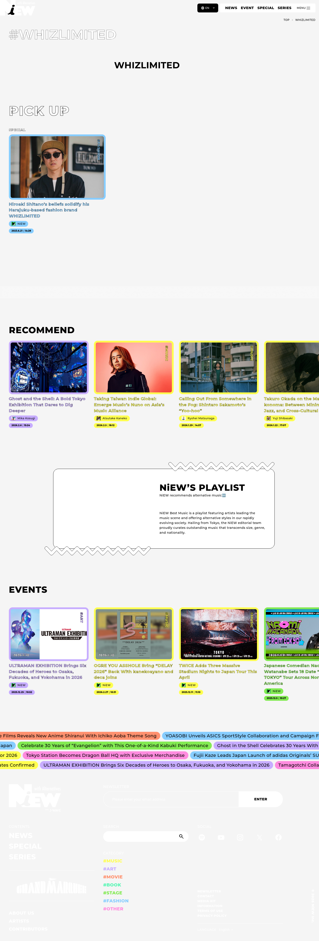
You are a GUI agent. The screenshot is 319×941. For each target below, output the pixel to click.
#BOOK (112, 885)
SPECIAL (265, 8)
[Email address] (171, 799)
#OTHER (113, 908)
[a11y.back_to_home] (18, 9)
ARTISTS (19, 921)
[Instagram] (240, 838)
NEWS (231, 8)
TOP (287, 20)
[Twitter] (259, 838)
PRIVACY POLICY (212, 916)
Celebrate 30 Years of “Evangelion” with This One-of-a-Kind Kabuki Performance (116, 745)
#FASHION (116, 901)
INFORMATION (209, 906)
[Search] (146, 836)
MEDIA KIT (206, 901)
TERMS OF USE (210, 911)
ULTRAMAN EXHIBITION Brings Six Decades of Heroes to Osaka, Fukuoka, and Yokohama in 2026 (158, 765)
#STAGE (113, 893)
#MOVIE (113, 877)
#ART (110, 869)
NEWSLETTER (116, 787)
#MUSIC (113, 861)
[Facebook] (278, 838)
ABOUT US (21, 913)
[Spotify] (201, 838)
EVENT (247, 8)
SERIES (284, 8)
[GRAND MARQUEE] (51, 885)
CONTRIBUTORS (28, 929)
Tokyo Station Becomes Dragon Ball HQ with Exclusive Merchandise (107, 755)
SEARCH (111, 827)
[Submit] (182, 836)
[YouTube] (221, 838)
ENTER (260, 799)
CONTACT (205, 896)
